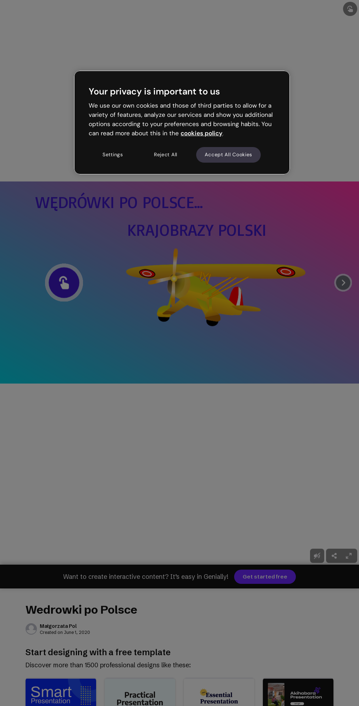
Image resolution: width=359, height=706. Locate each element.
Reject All (165, 154)
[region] (181, 122)
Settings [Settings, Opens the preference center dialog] (113, 154)
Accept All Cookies (228, 154)
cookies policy (201, 133)
